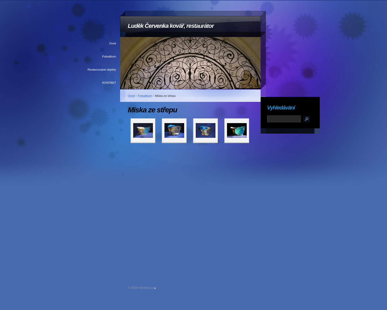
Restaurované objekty (101, 69)
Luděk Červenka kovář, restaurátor (171, 26)
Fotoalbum (109, 56)
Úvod (112, 43)
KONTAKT (109, 82)
